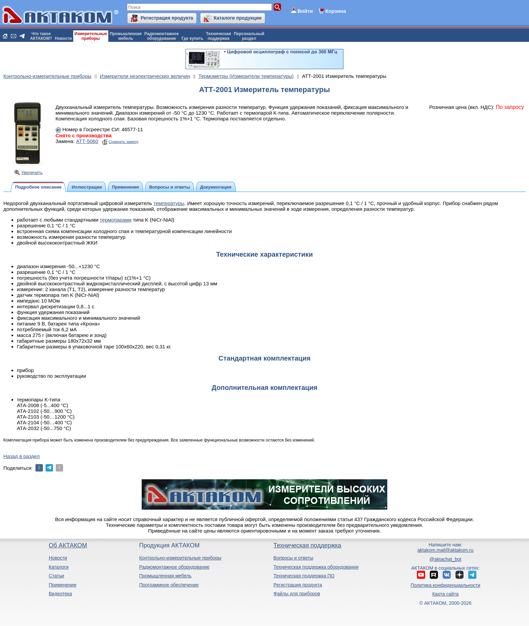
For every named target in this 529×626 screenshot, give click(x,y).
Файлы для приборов (297, 593)
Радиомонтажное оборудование (174, 567)
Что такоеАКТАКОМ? (41, 36)
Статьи (56, 575)
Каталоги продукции (237, 18)
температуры (169, 203)
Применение (62, 585)
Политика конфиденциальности (445, 585)
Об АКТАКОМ (68, 545)
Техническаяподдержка (218, 36)
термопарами (116, 220)
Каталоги (58, 567)
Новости (63, 38)
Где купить (192, 38)
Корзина (335, 11)
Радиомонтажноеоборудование (161, 36)
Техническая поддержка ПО (304, 575)
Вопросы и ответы (293, 558)
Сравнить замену (123, 142)
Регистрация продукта (167, 18)
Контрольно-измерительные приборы (180, 558)
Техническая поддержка (307, 545)
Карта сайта (445, 594)
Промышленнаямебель (126, 36)
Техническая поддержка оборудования (316, 567)
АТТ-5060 (87, 141)
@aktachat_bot (445, 559)
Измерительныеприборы (91, 36)
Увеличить (32, 172)
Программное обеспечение (169, 585)
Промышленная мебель (165, 575)
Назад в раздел (21, 456)
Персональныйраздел (249, 36)
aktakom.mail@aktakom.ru (445, 550)
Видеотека (60, 593)
